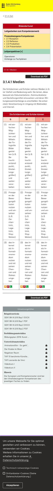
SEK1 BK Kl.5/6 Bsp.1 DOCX (16, 317)
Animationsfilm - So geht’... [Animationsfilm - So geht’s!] (16, 345)
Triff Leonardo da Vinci (14, 360)
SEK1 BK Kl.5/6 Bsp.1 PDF (16, 321)
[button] (13, 51)
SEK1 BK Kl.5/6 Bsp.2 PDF (16, 329)
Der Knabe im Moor (13, 349)
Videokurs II (9, 368)
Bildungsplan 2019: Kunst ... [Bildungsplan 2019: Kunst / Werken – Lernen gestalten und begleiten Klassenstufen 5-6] (16, 337)
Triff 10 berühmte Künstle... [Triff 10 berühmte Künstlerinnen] (16, 356)
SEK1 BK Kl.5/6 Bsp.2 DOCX (17, 325)
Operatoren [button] (9, 56)
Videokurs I (9, 364)
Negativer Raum (11, 353)
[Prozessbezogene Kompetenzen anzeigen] (19, 36)
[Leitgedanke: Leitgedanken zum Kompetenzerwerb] (21, 31)
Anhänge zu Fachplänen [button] (15, 59)
